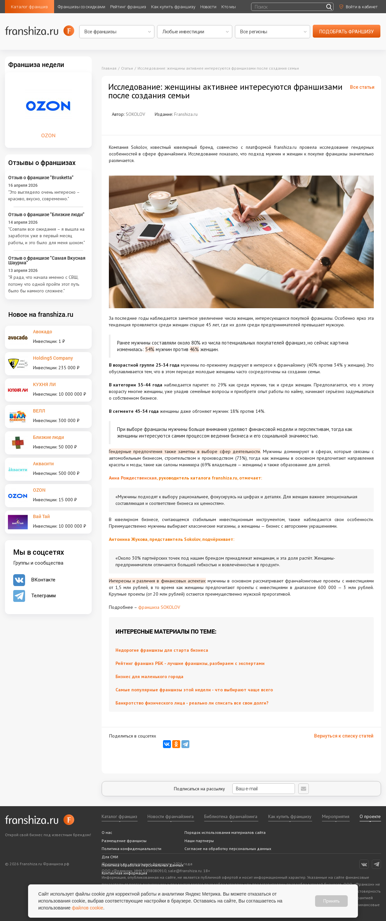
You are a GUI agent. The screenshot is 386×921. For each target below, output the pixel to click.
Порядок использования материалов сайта (225, 832)
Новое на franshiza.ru (40, 314)
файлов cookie (87, 907)
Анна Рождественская (133, 478)
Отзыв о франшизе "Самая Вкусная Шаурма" (46, 260)
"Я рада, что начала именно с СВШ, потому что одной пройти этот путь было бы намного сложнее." (43, 284)
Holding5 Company (53, 358)
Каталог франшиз (29, 6)
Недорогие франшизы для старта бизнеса (161, 650)
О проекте (370, 816)
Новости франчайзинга (170, 816)
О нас (107, 832)
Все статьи (362, 87)
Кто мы (228, 6)
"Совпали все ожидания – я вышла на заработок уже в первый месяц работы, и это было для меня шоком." (46, 236)
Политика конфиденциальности (131, 848)
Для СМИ (110, 856)
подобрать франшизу (346, 31)
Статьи (127, 68)
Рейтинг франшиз (128, 6)
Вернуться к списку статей (343, 736)
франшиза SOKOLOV (159, 607)
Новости (208, 6)
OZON (39, 490)
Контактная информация (124, 873)
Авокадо (42, 331)
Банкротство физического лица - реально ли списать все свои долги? (192, 703)
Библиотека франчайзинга (230, 816)
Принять (331, 901)
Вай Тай (41, 516)
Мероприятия (335, 816)
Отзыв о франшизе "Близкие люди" (46, 214)
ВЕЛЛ (39, 411)
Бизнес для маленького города (149, 676)
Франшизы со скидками (81, 6)
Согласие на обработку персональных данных (227, 848)
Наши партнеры (199, 840)
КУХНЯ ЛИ (44, 384)
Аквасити (43, 463)
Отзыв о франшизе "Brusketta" (41, 177)
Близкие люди (48, 437)
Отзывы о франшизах (42, 162)
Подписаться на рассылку (234, 788)
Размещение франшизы (124, 840)
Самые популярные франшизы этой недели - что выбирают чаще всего (194, 690)
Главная (109, 68)
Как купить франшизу (173, 6)
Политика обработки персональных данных (142, 865)
